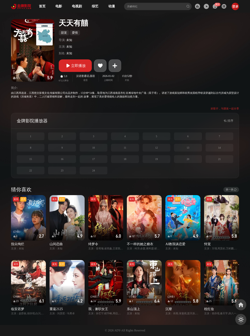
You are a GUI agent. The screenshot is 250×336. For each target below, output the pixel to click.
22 (30, 170)
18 (125, 159)
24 (93, 170)
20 (188, 159)
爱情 (75, 32)
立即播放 (75, 66)
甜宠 (64, 32)
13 (188, 147)
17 (93, 159)
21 (219, 159)
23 (62, 170)
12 (156, 147)
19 (156, 159)
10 (93, 147)
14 (219, 147)
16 (62, 159)
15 (30, 159)
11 (125, 147)
